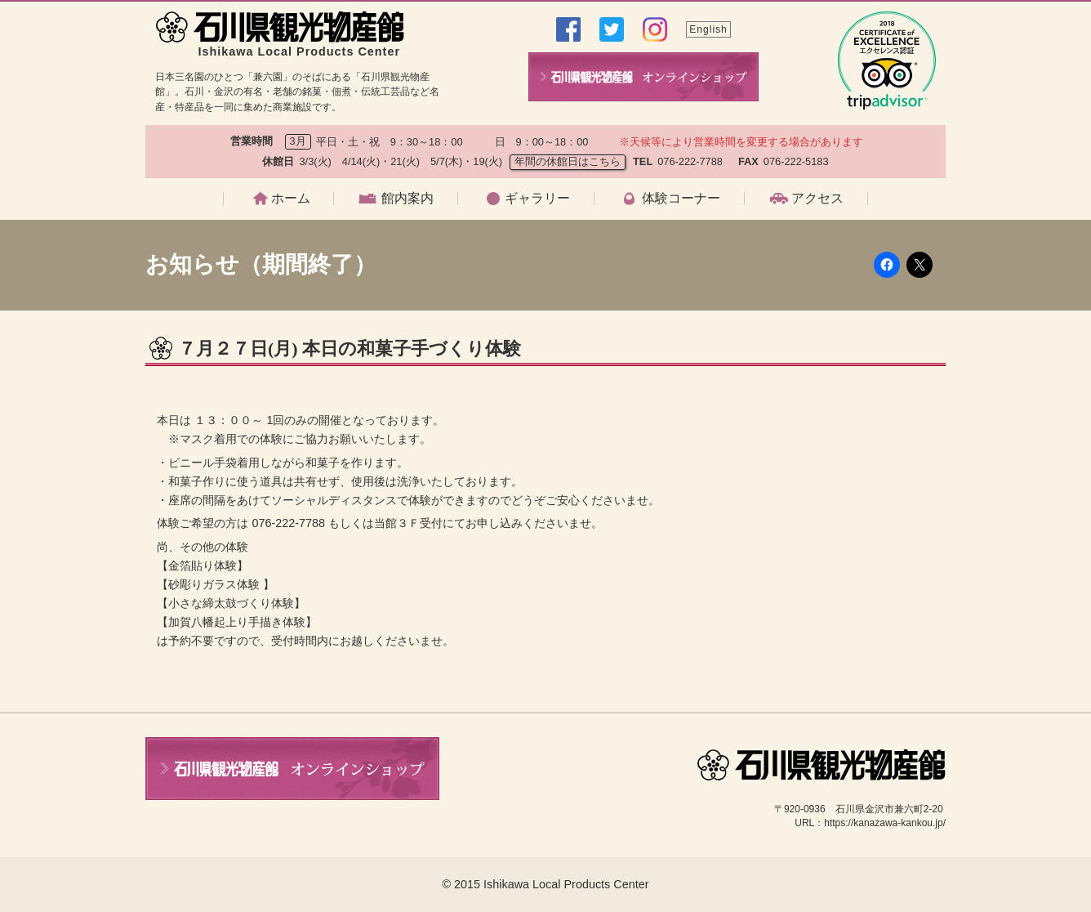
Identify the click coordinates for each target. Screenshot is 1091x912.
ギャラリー (537, 198)
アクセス (817, 198)
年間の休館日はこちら (567, 161)
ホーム (290, 198)
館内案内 (407, 198)
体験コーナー (681, 198)
